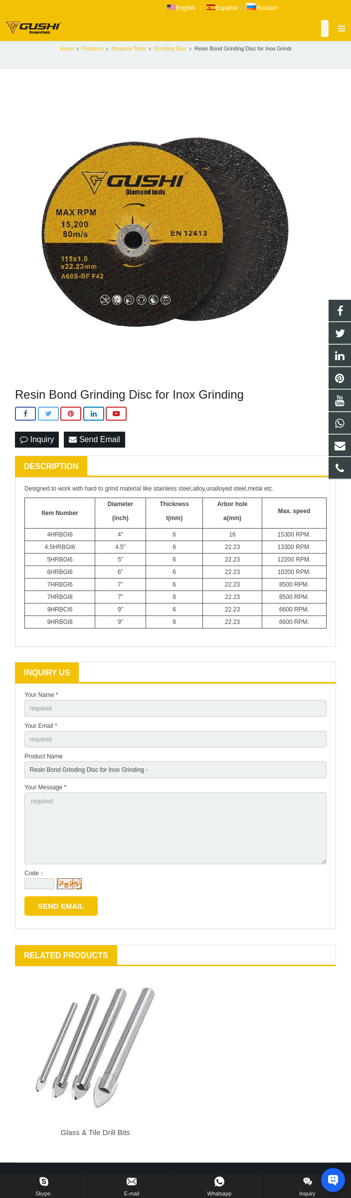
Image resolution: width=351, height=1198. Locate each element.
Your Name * (41, 694)
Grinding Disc (170, 48)
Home (67, 48)
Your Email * (40, 725)
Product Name (43, 756)
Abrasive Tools (128, 48)
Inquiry (37, 439)
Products (92, 48)
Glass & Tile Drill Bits (95, 1132)
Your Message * (45, 787)
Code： (34, 873)
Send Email (94, 439)
